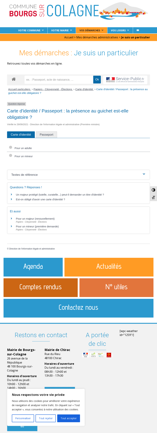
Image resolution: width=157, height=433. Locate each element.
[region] (46, 407)
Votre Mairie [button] (60, 30)
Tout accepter (69, 418)
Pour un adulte (20, 147)
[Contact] (138, 30)
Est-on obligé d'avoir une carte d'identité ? (40, 198)
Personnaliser (23, 418)
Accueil (68, 37)
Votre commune (29, 30)
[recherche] (59, 79)
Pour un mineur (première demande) (37, 226)
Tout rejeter (46, 418)
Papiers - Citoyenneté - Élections (53, 88)
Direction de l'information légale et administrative (32, 248)
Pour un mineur (21, 155)
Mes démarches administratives (97, 37)
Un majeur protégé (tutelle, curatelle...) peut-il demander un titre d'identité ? (60, 194)
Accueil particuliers (19, 88)
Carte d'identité (84, 88)
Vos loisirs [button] (118, 30)
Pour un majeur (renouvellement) (35, 218)
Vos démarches (89, 30)
